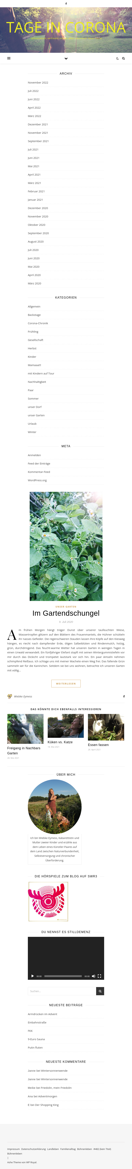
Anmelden (34, 455)
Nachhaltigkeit (37, 382)
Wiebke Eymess (23, 696)
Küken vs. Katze (60, 742)
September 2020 (38, 233)
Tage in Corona (66, 27)
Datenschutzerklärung (33, 1149)
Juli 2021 (33, 149)
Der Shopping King (46, 1105)
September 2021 (38, 141)
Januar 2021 (35, 199)
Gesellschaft (35, 340)
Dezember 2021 (38, 124)
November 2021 (38, 132)
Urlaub (32, 423)
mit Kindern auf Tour (41, 373)
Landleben (53, 1149)
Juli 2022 (33, 91)
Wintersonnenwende (54, 1070)
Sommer (33, 398)
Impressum (13, 1149)
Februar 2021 (36, 191)
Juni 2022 (34, 99)
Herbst (32, 348)
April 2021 (34, 174)
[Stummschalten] (93, 976)
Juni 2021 (34, 158)
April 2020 (34, 275)
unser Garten (36, 415)
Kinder (32, 356)
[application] (66, 958)
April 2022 (34, 107)
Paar (31, 390)
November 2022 (38, 82)
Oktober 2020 (36, 225)
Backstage (34, 315)
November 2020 (38, 216)
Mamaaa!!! (34, 365)
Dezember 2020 (38, 208)
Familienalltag (68, 1149)
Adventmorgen (47, 1096)
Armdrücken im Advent (42, 1014)
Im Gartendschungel (66, 613)
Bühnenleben (84, 1149)
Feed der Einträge (39, 463)
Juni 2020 (34, 258)
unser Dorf (35, 407)
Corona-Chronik (38, 323)
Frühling (33, 331)
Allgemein (34, 306)
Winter (32, 432)
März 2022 (34, 116)
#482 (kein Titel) (102, 1149)
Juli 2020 (33, 250)
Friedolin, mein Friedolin (56, 1087)
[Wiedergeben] (32, 976)
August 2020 (36, 241)
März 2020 (34, 283)
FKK (30, 1031)
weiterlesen (66, 683)
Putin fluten (35, 1047)
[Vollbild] (99, 976)
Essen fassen (98, 745)
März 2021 (34, 183)
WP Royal (31, 1162)
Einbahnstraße (37, 1022)
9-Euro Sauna (36, 1039)
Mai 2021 (34, 166)
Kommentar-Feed (39, 472)
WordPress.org (37, 480)
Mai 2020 (34, 266)
